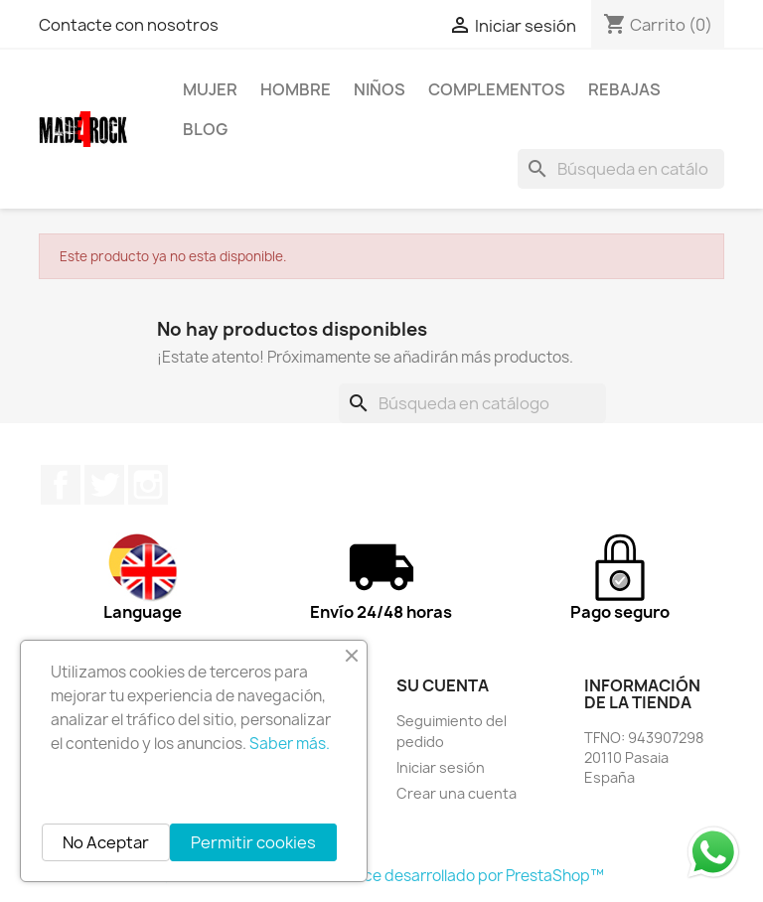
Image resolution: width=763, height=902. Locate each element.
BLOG (205, 129)
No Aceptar (106, 842)
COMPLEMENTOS (496, 89)
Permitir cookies (253, 842)
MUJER (210, 89)
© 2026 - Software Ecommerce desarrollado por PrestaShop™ (382, 875)
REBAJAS (624, 89)
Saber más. (289, 743)
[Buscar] (621, 169)
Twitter (104, 485)
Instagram (148, 485)
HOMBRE (295, 89)
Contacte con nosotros (129, 25)
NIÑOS (379, 89)
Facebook (60, 485)
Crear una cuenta (456, 793)
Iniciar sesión (440, 767)
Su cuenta (442, 685)
